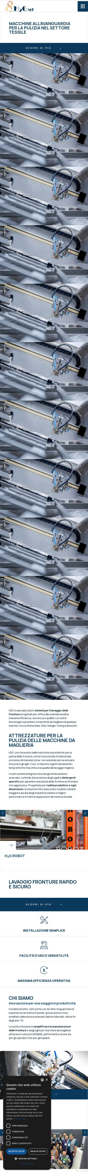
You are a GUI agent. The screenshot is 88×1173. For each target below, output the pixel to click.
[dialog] (27, 1123)
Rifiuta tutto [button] (38, 1151)
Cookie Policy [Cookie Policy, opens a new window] (27, 1163)
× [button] (46, 1080)
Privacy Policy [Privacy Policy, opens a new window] (19, 1118)
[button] (3, 813)
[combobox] (42, 1079)
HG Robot (15, 855)
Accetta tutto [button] (16, 1151)
